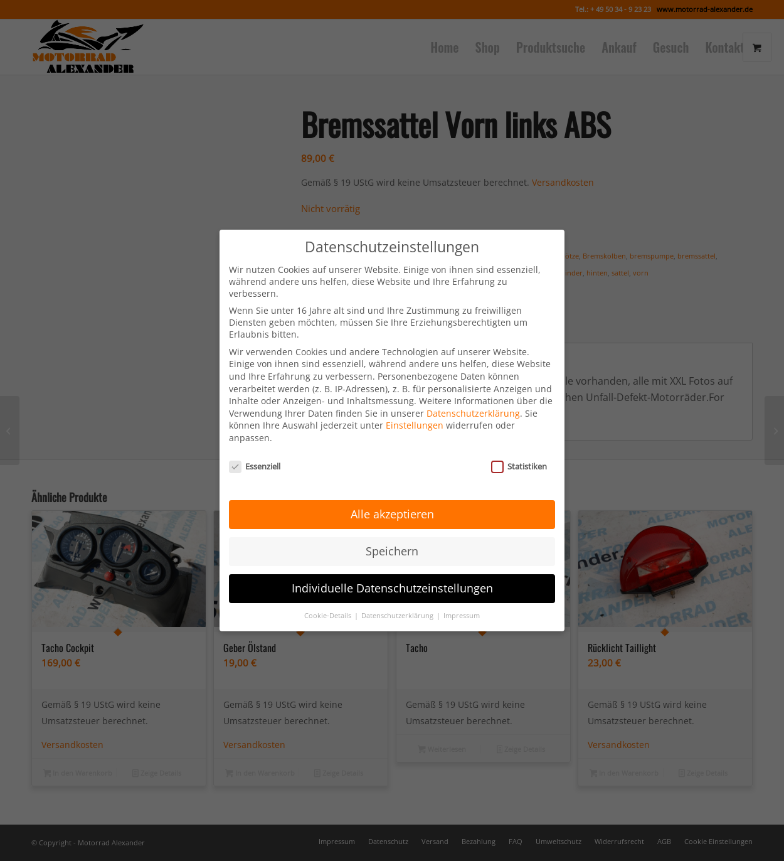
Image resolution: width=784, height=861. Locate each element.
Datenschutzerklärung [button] (398, 601)
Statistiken (519, 452)
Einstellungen (414, 412)
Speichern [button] (392, 537)
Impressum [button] (461, 601)
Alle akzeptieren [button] (392, 500)
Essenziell (254, 452)
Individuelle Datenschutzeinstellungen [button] (392, 574)
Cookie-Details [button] (328, 601)
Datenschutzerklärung (473, 399)
